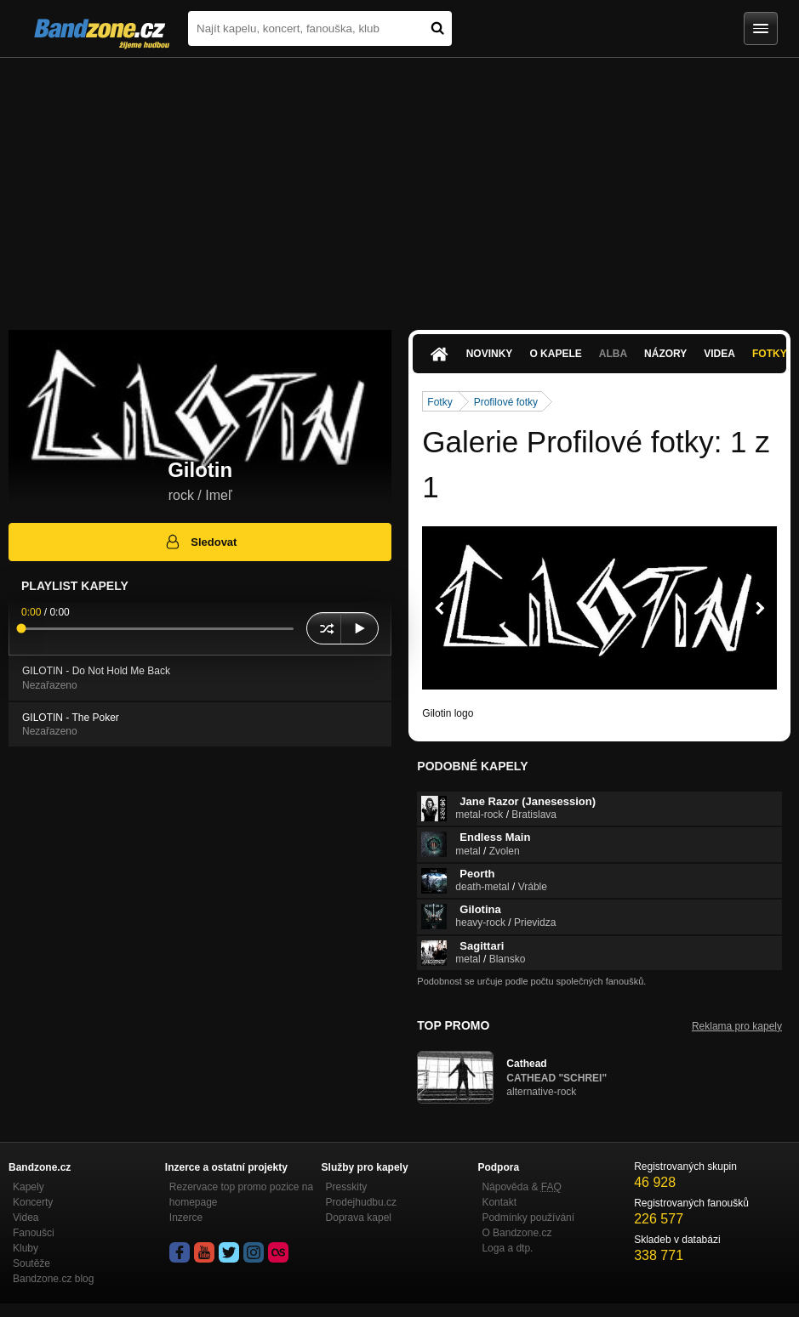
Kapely (28, 1187)
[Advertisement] (399, 185)
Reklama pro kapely (737, 1026)
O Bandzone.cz (516, 1233)
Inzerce (186, 1217)
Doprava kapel (358, 1217)
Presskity (347, 1187)
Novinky (489, 354)
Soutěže (31, 1263)
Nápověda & (521, 1187)
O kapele (555, 354)
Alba (613, 354)
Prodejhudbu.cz (361, 1202)
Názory (665, 354)
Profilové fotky (506, 402)
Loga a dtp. (507, 1248)
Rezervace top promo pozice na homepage (241, 1194)
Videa (719, 354)
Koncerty (33, 1202)
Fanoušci (33, 1233)
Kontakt (499, 1202)
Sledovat (200, 541)
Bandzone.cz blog (53, 1279)
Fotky (439, 402)
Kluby (25, 1248)
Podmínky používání (528, 1217)
